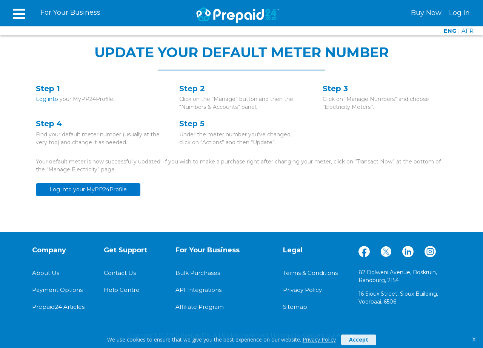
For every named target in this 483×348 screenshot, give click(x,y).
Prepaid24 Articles (58, 306)
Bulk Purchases (197, 272)
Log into (47, 99)
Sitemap (295, 306)
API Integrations (198, 289)
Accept (358, 342)
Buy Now (426, 13)
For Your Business (70, 12)
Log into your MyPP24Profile (88, 189)
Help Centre (122, 289)
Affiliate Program (199, 306)
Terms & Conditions (310, 272)
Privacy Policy (319, 342)
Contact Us (120, 272)
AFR (467, 30)
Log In (459, 13)
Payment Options (57, 289)
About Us (45, 272)
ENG (450, 30)
